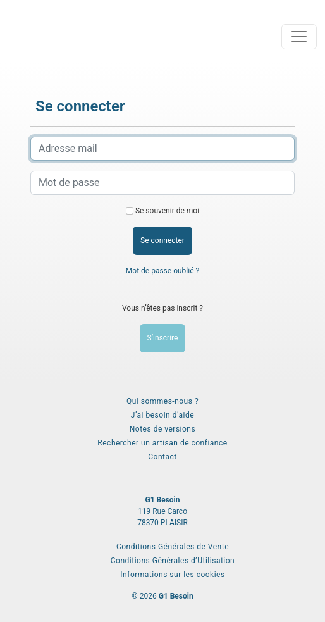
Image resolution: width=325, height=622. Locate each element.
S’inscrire (162, 337)
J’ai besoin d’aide (162, 415)
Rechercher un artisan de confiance (162, 443)
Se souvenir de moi (167, 210)
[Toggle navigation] (299, 36)
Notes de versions (162, 429)
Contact (162, 456)
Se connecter (162, 240)
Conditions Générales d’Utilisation (173, 560)
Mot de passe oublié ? (162, 270)
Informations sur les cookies (172, 574)
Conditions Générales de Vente (172, 546)
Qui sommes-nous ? (162, 401)
